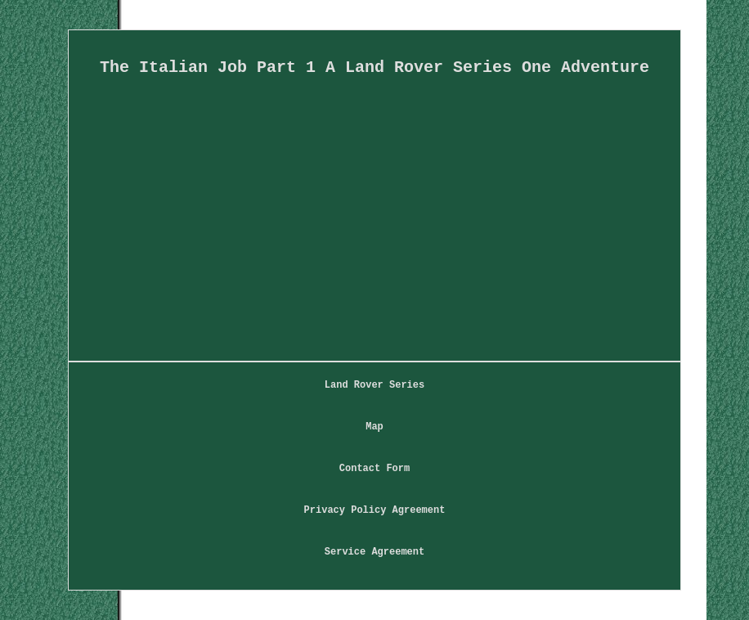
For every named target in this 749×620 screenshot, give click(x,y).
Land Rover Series (374, 385)
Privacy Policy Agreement (375, 510)
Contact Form (374, 468)
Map (374, 427)
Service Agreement (374, 552)
